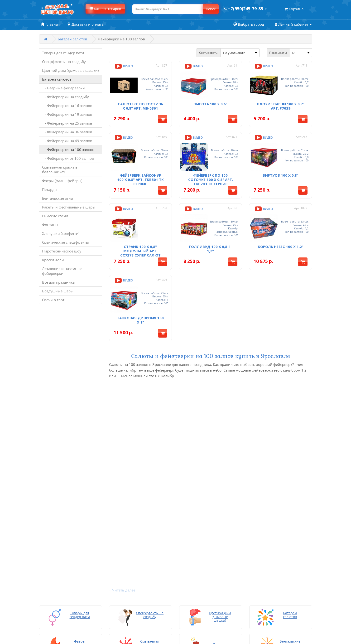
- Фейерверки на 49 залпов (67, 140)
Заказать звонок (268, 539)
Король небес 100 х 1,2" (280, 241)
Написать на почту (195, 572)
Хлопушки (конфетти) (60, 233)
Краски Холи (53, 259)
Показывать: (278, 53)
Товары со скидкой (149, 543)
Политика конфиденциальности (207, 558)
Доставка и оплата (195, 539)
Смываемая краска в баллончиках (59, 169)
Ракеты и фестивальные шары (68, 207)
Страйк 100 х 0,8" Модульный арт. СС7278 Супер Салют (140, 246)
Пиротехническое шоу (61, 251)
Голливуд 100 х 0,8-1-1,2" (210, 243)
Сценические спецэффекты (65, 242)
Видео (123, 66)
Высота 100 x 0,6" (210, 102)
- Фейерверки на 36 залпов (67, 132)
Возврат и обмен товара (200, 543)
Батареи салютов (72, 39)
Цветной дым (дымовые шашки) (70, 70)
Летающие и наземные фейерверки (62, 271)
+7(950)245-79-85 (266, 543)
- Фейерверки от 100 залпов (68, 158)
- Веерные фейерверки (63, 88)
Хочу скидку (189, 562)
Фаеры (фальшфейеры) (62, 180)
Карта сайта (189, 567)
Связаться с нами (147, 539)
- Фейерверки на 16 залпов (67, 105)
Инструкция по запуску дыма (204, 548)
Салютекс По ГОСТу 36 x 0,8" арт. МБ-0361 (140, 104)
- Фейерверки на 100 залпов (68, 149)
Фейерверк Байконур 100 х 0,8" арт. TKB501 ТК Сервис (140, 176)
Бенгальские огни (57, 198)
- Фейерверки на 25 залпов (67, 123)
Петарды (49, 189)
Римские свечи (55, 215)
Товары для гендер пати (63, 52)
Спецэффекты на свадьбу (64, 61)
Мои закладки (144, 553)
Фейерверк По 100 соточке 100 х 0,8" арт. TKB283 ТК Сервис (210, 176)
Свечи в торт (53, 299)
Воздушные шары (57, 291)
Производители (146, 558)
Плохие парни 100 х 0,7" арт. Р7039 (280, 104)
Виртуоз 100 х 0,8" (280, 172)
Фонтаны (50, 224)
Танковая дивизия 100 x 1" (140, 313)
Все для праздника (58, 282)
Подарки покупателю (197, 553)
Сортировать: (208, 53)
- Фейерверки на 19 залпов (67, 114)
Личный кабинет (147, 548)
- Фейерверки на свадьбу (65, 96)
